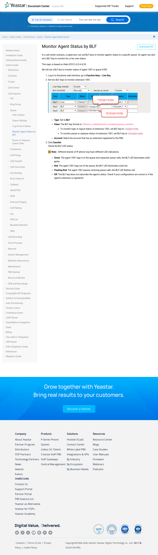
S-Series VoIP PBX (51, 454)
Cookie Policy (30, 547)
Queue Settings (19, 120)
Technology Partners (27, 459)
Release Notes (13, 50)
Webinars (98, 464)
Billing (9, 332)
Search (117, 19)
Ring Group (15, 104)
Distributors (22, 449)
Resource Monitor (16, 278)
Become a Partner (79, 409)
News (18, 464)
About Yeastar (23, 439)
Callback (14, 184)
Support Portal (23, 489)
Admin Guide (15, 37)
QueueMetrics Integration (18, 322)
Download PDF (146, 47)
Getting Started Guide (16, 60)
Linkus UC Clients (51, 449)
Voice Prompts (15, 243)
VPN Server (11, 342)
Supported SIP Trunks (107, 6)
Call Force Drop (17, 167)
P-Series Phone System (50, 442)
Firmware (98, 459)
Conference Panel (14, 313)
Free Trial (146, 6)
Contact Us (21, 484)
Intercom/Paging (18, 202)
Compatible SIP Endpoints (18, 293)
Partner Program (25, 444)
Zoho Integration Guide (17, 346)
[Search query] (91, 20)
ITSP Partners (23, 454)
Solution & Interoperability (18, 298)
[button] (4, 50)
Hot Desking (16, 173)
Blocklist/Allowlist (18, 225)
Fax (12, 214)
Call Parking (16, 208)
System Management (18, 254)
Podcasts (98, 469)
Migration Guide (13, 356)
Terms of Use (34, 542)
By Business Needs (78, 469)
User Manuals (101, 454)
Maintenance (14, 266)
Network (12, 249)
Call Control (13, 87)
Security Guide (13, 288)
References (11, 351)
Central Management (53, 464)
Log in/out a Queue (21, 126)
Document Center (39, 6)
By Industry (73, 459)
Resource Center (102, 439)
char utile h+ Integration (17, 337)
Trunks (11, 82)
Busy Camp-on (17, 178)
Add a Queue (18, 115)
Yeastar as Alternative (27, 504)
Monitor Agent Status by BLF (57, 37)
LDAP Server (12, 317)
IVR (11, 98)
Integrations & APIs (78, 454)
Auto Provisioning (14, 303)
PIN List (14, 219)
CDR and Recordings (18, 283)
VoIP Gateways (49, 459)
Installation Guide (14, 55)
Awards (19, 469)
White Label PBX (76, 449)
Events (19, 474)
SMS (12, 231)
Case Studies (100, 449)
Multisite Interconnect (18, 260)
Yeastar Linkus (13, 308)
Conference (15, 149)
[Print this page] (154, 37)
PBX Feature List (24, 499)
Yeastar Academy (25, 513)
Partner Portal (23, 494)
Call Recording (15, 237)
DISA (12, 196)
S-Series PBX (58, 6)
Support (129, 6)
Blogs (96, 444)
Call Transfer (16, 161)
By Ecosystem (75, 464)
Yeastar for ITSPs (25, 509)
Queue (39, 37)
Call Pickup (15, 155)
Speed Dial (15, 190)
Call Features (29, 37)
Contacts (12, 76)
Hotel (8, 327)
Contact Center (75, 444)
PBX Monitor (14, 272)
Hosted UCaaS (75, 439)
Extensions (13, 70)
